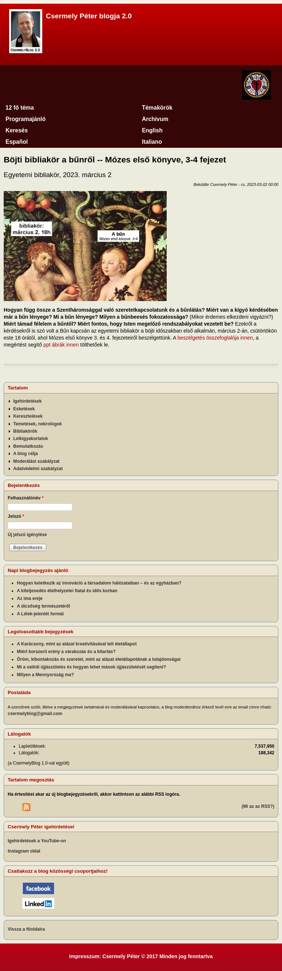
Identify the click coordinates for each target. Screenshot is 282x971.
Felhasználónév (25, 498)
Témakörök (157, 108)
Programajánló (26, 119)
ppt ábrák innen (61, 345)
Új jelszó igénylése (27, 534)
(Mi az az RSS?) (258, 806)
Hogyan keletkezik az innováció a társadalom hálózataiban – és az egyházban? (99, 583)
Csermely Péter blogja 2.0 (89, 16)
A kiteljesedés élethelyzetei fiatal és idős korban (67, 590)
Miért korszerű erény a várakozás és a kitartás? (66, 651)
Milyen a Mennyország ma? (45, 674)
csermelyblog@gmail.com (35, 713)
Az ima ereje (30, 598)
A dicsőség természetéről (43, 606)
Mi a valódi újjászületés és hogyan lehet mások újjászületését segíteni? (91, 667)
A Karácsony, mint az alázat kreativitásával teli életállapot (77, 643)
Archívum (155, 119)
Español (17, 142)
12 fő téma (20, 108)
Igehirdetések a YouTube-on (37, 840)
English (152, 130)
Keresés (17, 130)
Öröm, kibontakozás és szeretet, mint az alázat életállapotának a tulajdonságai (98, 659)
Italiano (152, 142)
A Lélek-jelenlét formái (40, 613)
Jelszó (16, 516)
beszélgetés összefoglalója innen (215, 338)
